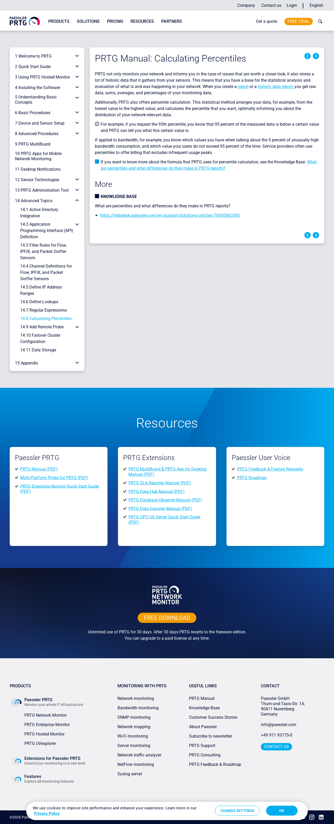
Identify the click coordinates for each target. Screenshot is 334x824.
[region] (167, 811)
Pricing (115, 21)
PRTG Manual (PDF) (39, 469)
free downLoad (167, 618)
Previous (307, 56)
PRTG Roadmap (252, 477)
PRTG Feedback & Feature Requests (270, 469)
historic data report (275, 86)
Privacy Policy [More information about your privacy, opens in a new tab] (47, 813)
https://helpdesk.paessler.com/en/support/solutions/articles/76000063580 (170, 215)
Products (58, 21)
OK (281, 811)
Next (316, 56)
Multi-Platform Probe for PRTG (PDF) (54, 477)
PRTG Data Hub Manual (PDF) (156, 491)
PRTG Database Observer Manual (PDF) (165, 499)
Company (246, 5)
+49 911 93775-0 (276, 735)
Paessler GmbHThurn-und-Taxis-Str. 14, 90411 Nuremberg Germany (283, 706)
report (243, 86)
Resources (142, 21)
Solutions (88, 21)
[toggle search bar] (319, 21)
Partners (171, 21)
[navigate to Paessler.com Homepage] (25, 20)
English (316, 5)
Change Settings (237, 811)
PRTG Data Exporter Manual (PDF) (160, 508)
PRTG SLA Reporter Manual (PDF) (159, 482)
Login (292, 5)
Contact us (271, 5)
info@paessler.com (278, 724)
